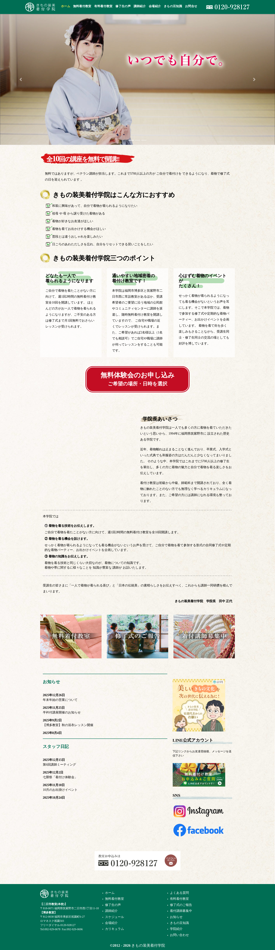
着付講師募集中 (181, 911)
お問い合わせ (179, 935)
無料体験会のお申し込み (137, 378)
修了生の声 (113, 905)
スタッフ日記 (56, 746)
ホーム (110, 893)
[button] (20, 79)
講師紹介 (111, 911)
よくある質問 (179, 893)
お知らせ (51, 682)
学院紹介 (176, 929)
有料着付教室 (179, 898)
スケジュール (114, 917)
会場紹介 (111, 923)
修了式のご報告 (181, 905)
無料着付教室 (114, 898)
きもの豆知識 (179, 923)
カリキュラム (114, 929)
